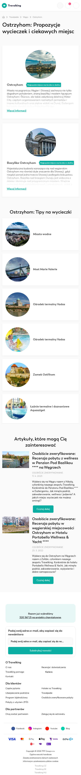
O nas (8, 667)
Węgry (25, 17)
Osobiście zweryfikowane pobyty (57, 697)
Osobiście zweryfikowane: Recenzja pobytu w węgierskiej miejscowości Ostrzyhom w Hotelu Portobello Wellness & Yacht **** (54, 530)
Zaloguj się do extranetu (53, 714)
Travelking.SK (40, 769)
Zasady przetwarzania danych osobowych (40, 758)
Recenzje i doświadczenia (53, 667)
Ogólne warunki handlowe (40, 754)
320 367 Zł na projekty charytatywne (40, 617)
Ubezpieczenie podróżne (17, 693)
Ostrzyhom (37, 17)
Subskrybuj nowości (40, 650)
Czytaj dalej (43, 509)
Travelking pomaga (15, 672)
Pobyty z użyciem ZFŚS (17, 702)
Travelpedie (14, 17)
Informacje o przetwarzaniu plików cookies (40, 761)
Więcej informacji (16, 110)
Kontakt (10, 676)
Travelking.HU (40, 772)
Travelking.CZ (40, 766)
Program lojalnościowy (17, 697)
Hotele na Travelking (51, 688)
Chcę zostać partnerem (17, 714)
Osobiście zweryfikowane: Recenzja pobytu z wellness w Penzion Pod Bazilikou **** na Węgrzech (55, 460)
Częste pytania (13, 688)
